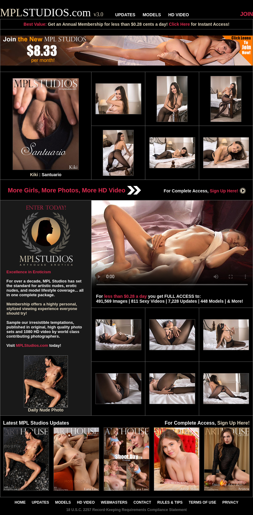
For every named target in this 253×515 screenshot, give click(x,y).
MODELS (152, 14)
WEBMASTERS (114, 502)
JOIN (246, 14)
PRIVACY (230, 502)
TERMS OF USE (202, 502)
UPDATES (125, 14)
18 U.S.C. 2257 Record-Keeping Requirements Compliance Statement (126, 510)
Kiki (34, 174)
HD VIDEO (178, 14)
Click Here (179, 24)
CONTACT (142, 502)
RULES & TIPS (170, 502)
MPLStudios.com (32, 345)
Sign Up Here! (228, 190)
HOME (20, 502)
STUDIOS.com (51, 12)
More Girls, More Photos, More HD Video (74, 190)
